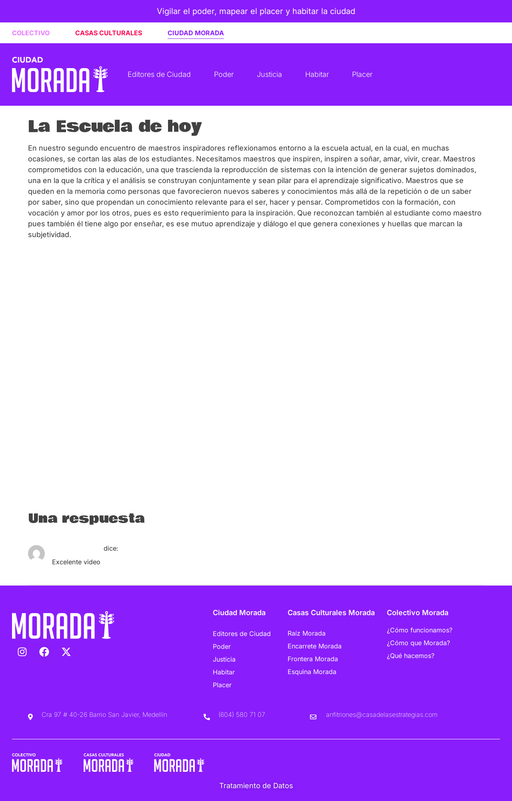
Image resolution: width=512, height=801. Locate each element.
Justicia (269, 74)
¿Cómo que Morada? (418, 643)
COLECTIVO (31, 33)
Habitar (317, 74)
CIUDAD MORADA (196, 33)
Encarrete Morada (315, 646)
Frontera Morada (313, 659)
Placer (362, 74)
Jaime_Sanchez (77, 548)
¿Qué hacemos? (410, 656)
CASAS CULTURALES (108, 33)
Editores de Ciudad (159, 74)
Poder (224, 74)
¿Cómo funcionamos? (419, 630)
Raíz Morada (307, 633)
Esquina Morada (312, 672)
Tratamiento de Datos (256, 785)
